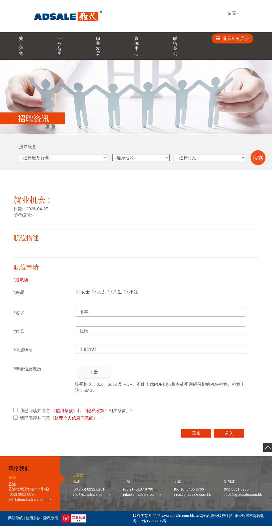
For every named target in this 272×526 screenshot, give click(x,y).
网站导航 (15, 518)
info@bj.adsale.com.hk (192, 495)
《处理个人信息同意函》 (74, 418)
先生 (117, 292)
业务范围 (59, 46)
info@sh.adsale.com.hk (142, 495)
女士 (85, 292)
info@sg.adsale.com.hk (243, 495)
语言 (233, 12)
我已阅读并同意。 (62, 418)
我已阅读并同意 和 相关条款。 (76, 410)
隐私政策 (50, 518)
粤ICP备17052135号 (150, 521)
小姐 (133, 292)
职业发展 (98, 46)
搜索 (258, 158)
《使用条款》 (64, 410)
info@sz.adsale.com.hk (91, 495)
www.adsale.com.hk (178, 516)
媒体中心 (136, 46)
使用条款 (33, 518)
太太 (101, 292)
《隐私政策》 (96, 410)
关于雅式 (21, 46)
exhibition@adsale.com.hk (29, 500)
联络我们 (175, 46)
